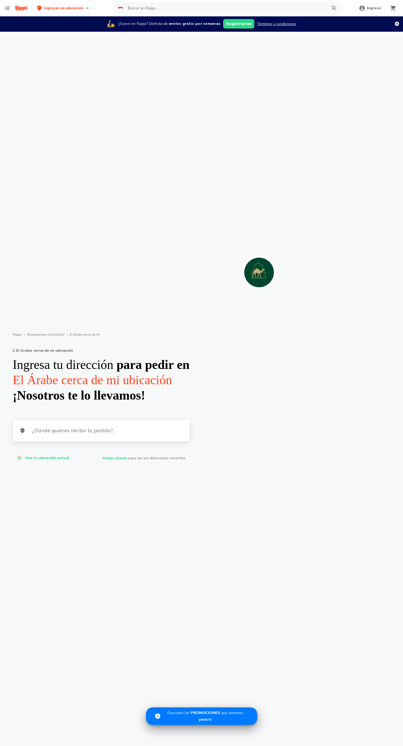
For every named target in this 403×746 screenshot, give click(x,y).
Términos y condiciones (276, 23)
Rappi (17, 334)
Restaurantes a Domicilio (45, 334)
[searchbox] (226, 8)
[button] (63, 8)
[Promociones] (201, 716)
